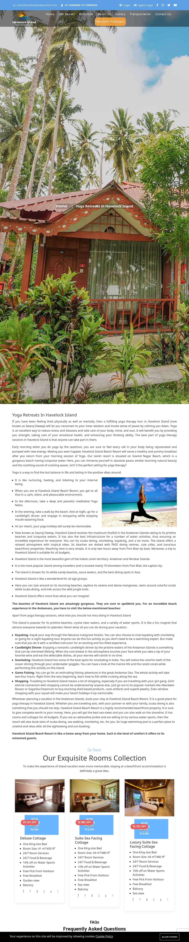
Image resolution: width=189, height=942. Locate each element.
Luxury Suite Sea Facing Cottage (144, 844)
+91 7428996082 (72, 5)
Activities (86, 14)
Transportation (140, 14)
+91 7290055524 (89, 5)
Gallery (120, 14)
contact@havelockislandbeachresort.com (37, 5)
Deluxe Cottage (33, 838)
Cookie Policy (104, 936)
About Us (104, 14)
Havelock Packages (110, 21)
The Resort (67, 14)
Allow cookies (169, 936)
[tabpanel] (39, 843)
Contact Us (163, 14)
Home (50, 14)
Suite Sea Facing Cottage (88, 840)
